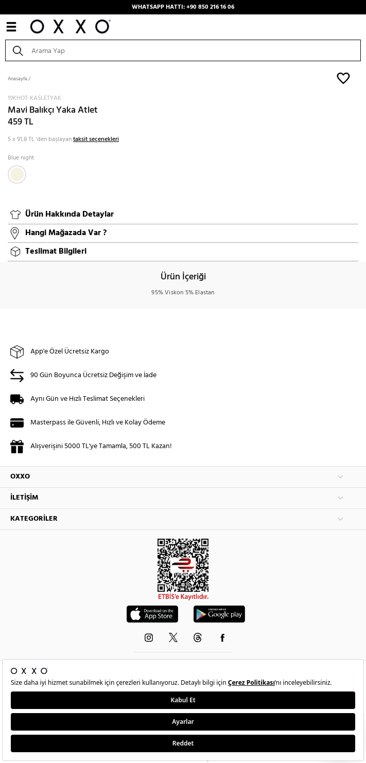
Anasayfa (17, 79)
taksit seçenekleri (96, 139)
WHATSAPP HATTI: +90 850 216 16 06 (183, 7)
